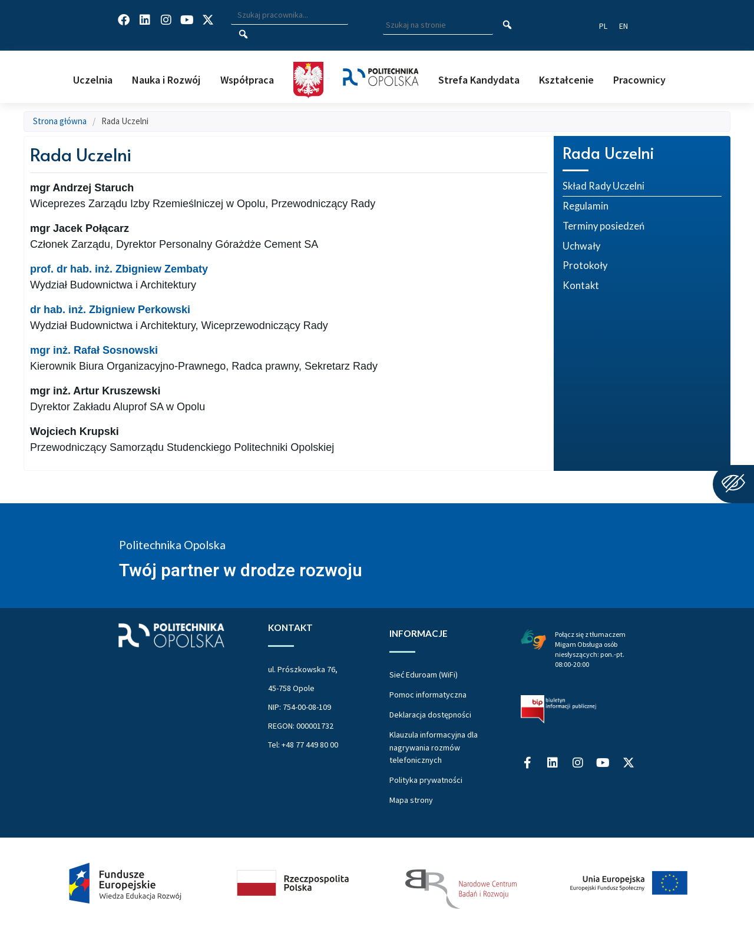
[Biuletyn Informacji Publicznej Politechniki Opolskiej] (558, 709)
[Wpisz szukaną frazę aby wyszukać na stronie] (438, 25)
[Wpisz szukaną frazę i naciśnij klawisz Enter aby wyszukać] (289, 15)
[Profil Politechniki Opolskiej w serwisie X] (208, 20)
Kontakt (581, 285)
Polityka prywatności (425, 780)
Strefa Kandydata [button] (479, 80)
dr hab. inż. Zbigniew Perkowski (110, 309)
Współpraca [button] (247, 80)
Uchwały (581, 246)
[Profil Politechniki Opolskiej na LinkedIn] (145, 20)
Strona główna (60, 121)
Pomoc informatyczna (428, 694)
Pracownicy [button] (639, 80)
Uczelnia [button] (93, 80)
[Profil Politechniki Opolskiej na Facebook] (124, 20)
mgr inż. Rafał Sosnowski (94, 350)
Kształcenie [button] (566, 80)
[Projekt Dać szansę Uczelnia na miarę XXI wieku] (377, 883)
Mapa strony (411, 800)
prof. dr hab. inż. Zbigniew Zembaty (119, 269)
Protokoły (585, 265)
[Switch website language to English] (623, 26)
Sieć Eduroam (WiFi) (423, 674)
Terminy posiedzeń (603, 226)
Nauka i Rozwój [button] (166, 80)
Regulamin (586, 206)
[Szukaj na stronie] (507, 25)
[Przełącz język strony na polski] (603, 26)
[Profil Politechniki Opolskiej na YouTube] (187, 20)
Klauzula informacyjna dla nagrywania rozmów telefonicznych (433, 747)
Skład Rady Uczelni (603, 186)
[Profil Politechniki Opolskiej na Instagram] (166, 20)
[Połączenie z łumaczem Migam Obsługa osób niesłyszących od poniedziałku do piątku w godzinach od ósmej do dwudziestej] (533, 638)
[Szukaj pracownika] (243, 35)
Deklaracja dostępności (430, 714)
